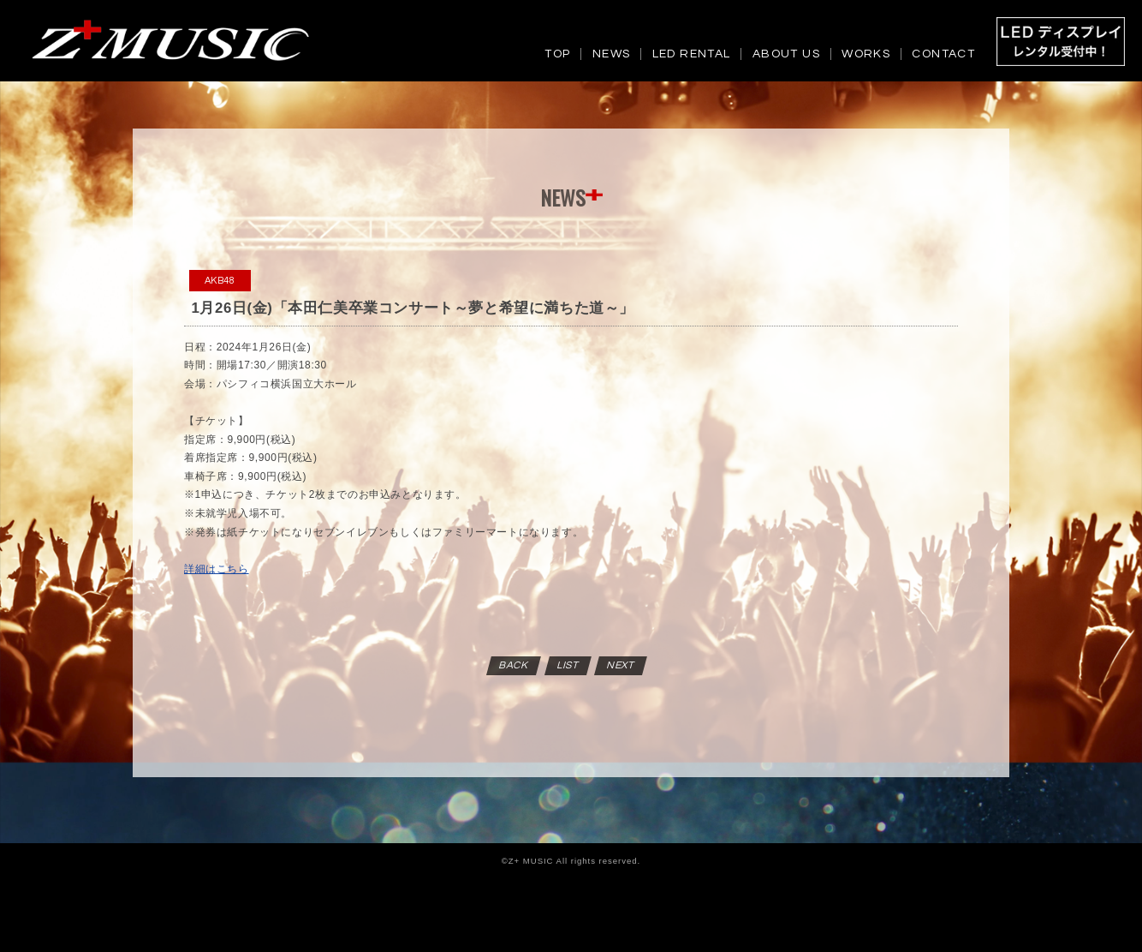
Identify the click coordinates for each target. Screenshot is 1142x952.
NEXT (621, 665)
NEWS (611, 54)
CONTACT (943, 54)
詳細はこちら (216, 569)
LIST (568, 665)
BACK (514, 665)
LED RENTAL (691, 54)
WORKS (866, 54)
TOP (557, 54)
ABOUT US (786, 54)
